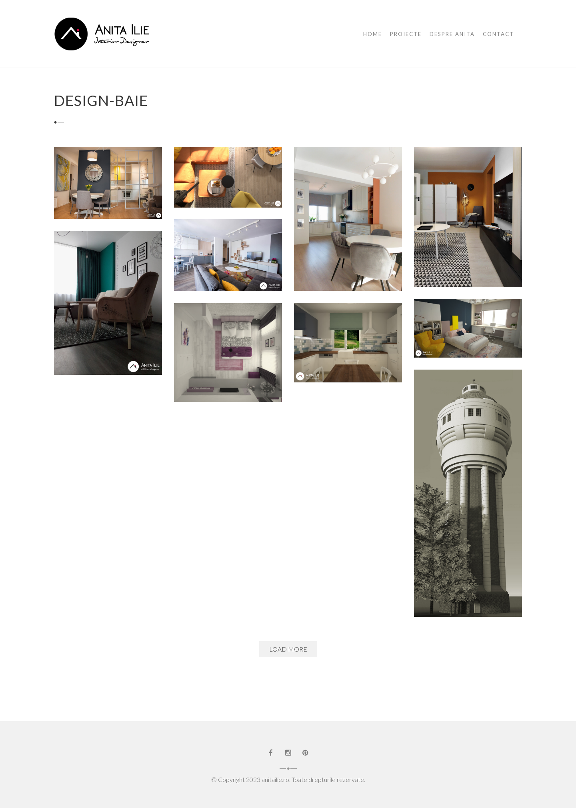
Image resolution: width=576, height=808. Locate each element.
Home (372, 34)
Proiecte (406, 34)
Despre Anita (452, 34)
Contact (498, 34)
